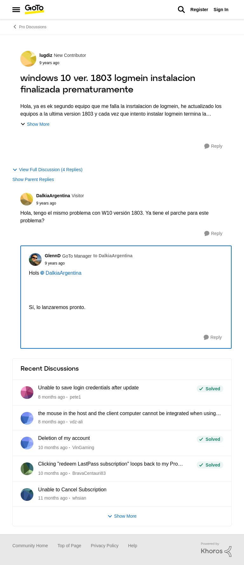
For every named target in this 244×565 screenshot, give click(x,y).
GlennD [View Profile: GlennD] (53, 255)
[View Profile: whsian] (27, 494)
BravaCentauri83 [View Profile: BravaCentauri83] (89, 473)
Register (199, 9)
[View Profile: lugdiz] (28, 59)
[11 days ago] (51, 397)
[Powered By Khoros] (216, 549)
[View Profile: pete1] (27, 392)
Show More (35, 124)
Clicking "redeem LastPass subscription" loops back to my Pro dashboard (108, 464)
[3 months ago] (53, 447)
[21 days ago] (51, 422)
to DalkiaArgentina (112, 255)
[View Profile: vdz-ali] (27, 418)
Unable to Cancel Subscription (72, 489)
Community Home (30, 545)
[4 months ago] (53, 498)
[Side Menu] (16, 9)
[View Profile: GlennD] (35, 259)
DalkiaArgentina (63, 273)
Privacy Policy (105, 545)
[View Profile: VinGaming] (27, 443)
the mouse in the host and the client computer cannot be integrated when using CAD (127, 414)
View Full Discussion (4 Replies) (47, 169)
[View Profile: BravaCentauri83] (27, 468)
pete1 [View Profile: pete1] (75, 397)
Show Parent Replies (33, 179)
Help (132, 545)
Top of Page (69, 545)
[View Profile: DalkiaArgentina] (26, 199)
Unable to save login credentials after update (88, 387)
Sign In (221, 9)
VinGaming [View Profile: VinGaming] (83, 447)
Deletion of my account (64, 438)
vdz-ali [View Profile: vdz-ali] (76, 421)
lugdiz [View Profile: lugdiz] (45, 55)
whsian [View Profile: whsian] (79, 498)
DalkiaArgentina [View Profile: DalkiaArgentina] (53, 195)
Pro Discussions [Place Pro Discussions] (29, 26)
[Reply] (213, 146)
